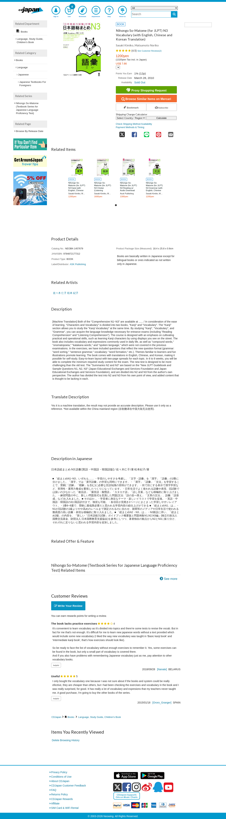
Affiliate (55, 803)
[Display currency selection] (118, 67)
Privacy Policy (59, 772)
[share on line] (146, 133)
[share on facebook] (134, 133)
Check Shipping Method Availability (134, 124)
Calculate (161, 118)
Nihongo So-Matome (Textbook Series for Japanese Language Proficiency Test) (27, 108)
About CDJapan (60, 781)
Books (71, 717)
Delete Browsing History (65, 740)
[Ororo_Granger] (161, 702)
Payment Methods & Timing (130, 127)
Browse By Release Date (29, 131)
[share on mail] (171, 133)
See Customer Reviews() (149, 51)
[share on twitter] (122, 133)
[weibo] (147, 787)
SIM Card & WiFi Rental (65, 807)
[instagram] (136, 787)
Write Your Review (68, 605)
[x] (117, 787)
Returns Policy (59, 794)
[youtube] (168, 787)
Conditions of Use (61, 776)
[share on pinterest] (158, 133)
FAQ (53, 790)
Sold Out (139, 82)
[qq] (158, 787)
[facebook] (126, 787)
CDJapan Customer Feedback (68, 785)
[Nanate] (162, 669)
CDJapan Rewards (62, 799)
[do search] (174, 14)
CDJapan (56, 717)
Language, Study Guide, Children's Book (99, 717)
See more (170, 579)
